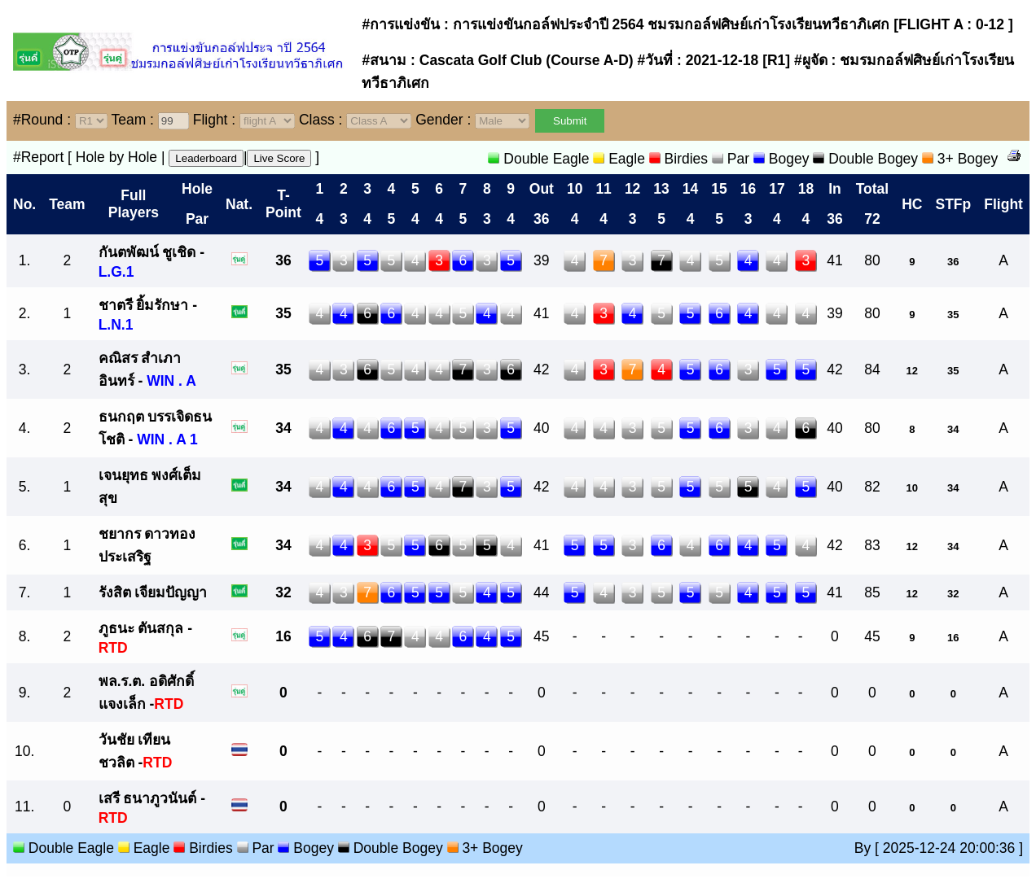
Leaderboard (206, 158)
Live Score (279, 158)
